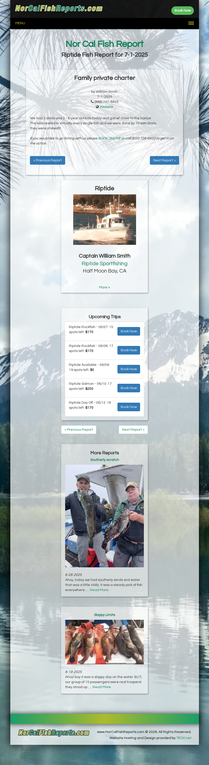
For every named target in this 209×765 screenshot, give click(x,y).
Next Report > (164, 160)
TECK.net (183, 738)
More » (104, 287)
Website (106, 107)
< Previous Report (47, 160)
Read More (99, 590)
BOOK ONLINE (109, 138)
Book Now (129, 331)
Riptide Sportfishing (104, 263)
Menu (20, 23)
